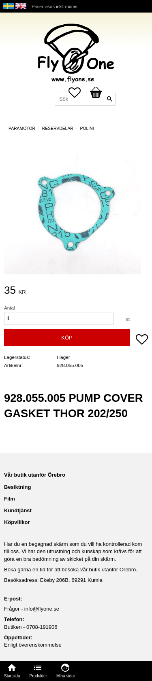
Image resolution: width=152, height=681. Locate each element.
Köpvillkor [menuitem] (17, 522)
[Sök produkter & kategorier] (85, 99)
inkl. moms (66, 6)
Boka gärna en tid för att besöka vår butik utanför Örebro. (70, 569)
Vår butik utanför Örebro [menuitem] (34, 475)
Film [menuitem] (9, 499)
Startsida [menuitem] (12, 676)
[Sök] (109, 99)
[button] (142, 340)
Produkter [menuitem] (38, 676)
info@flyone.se (41, 609)
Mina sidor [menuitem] (65, 676)
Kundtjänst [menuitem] (18, 510)
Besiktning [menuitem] (17, 487)
